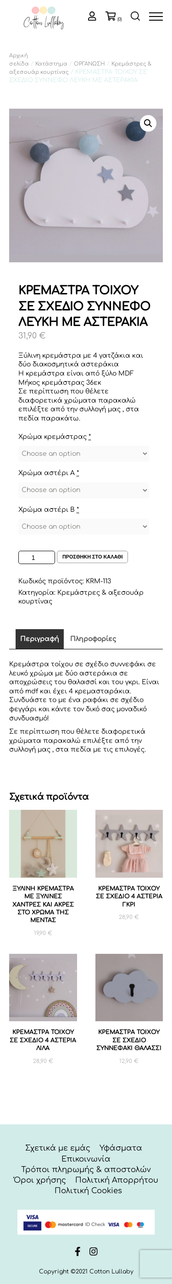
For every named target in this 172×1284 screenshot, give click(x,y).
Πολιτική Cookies (88, 1190)
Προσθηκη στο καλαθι (92, 556)
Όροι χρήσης (40, 1180)
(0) (119, 19)
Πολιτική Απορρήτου (116, 1180)
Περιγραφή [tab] (39, 639)
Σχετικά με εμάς (57, 1148)
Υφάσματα (121, 1148)
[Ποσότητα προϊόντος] (36, 557)
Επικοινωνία (86, 1159)
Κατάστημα (51, 64)
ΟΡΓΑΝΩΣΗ (89, 64)
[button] (148, 123)
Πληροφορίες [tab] (93, 639)
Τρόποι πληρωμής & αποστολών (86, 1169)
